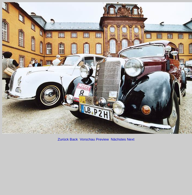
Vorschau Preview (95, 139)
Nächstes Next (122, 139)
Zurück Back (68, 139)
